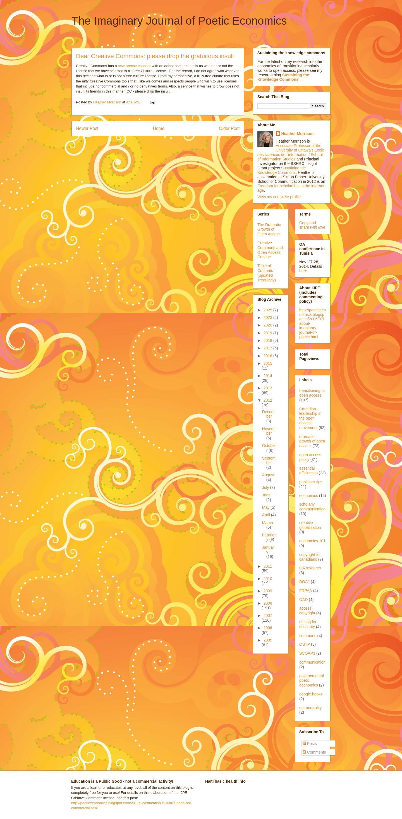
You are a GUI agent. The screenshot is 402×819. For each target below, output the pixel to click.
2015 (268, 363)
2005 (268, 640)
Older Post (229, 128)
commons (307, 635)
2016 (268, 356)
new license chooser (134, 66)
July (266, 487)
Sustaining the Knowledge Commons (281, 170)
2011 (268, 566)
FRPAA (305, 590)
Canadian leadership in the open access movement (310, 418)
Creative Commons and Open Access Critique (270, 250)
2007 (268, 615)
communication (312, 662)
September (269, 460)
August (268, 475)
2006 (268, 628)
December (268, 414)
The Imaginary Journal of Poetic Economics (179, 21)
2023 (268, 317)
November (268, 431)
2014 (268, 375)
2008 (268, 603)
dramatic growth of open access (312, 441)
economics (308, 495)
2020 (268, 325)
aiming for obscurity (307, 624)
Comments (314, 752)
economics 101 (312, 541)
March (267, 522)
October (268, 448)
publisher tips (310, 482)
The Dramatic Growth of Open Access (269, 229)
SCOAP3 (307, 653)
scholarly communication (312, 506)
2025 (268, 310)
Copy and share (312, 225)
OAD (303, 599)
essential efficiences (308, 470)
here (303, 271)
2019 (268, 333)
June (266, 495)
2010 (268, 578)
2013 (268, 388)
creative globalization (310, 525)
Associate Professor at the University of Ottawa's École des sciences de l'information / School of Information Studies (290, 152)
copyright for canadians (310, 557)
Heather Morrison (297, 133)
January (268, 549)
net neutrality (310, 708)
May (266, 507)
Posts (310, 743)
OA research (310, 568)
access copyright (307, 610)
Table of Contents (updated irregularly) (266, 273)
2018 (268, 340)
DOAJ (304, 581)
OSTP (304, 644)
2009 (268, 591)
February (269, 537)
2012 (268, 400)
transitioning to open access (312, 392)
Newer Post (87, 128)
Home (159, 128)
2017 (268, 348)
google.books (310, 694)
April (266, 515)
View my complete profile (279, 197)
